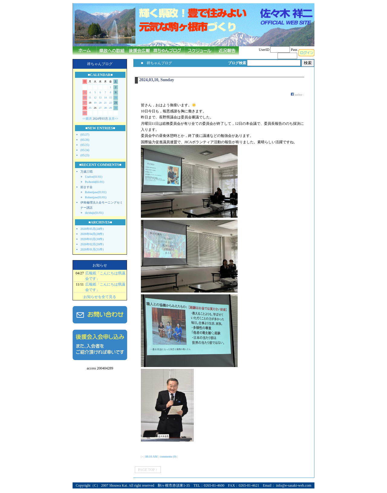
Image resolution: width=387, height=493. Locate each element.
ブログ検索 (237, 63)
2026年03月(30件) (92, 239)
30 (115, 107)
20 (100, 102)
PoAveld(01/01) (94, 182)
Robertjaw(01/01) (95, 192)
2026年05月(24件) (92, 228)
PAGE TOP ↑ (148, 470)
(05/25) (84, 145)
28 (105, 107)
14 (105, 97)
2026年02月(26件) (92, 244)
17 (84, 102)
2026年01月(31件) (92, 249)
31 (84, 112)
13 (100, 97)
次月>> (113, 118)
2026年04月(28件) (92, 234)
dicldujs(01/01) (94, 212)
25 (90, 107)
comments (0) (168, 456)
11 (90, 97)
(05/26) (84, 139)
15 (110, 97)
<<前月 (87, 118)
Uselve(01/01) (93, 176)
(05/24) (84, 150)
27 (100, 107)
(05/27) (84, 134)
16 (115, 97)
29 (110, 107)
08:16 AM (151, 456)
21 (105, 102)
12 (95, 97)
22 (110, 102)
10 (84, 97)
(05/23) (84, 155)
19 (95, 102)
